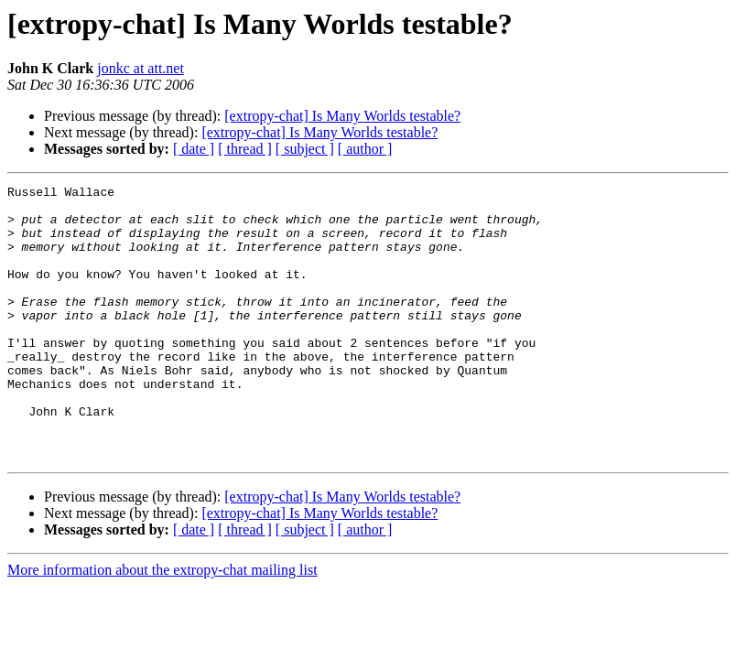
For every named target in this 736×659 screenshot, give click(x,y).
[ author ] (365, 149)
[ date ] (193, 149)
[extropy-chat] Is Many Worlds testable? (342, 116)
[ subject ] (305, 149)
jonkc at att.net (140, 68)
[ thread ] (245, 149)
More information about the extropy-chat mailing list (162, 624)
